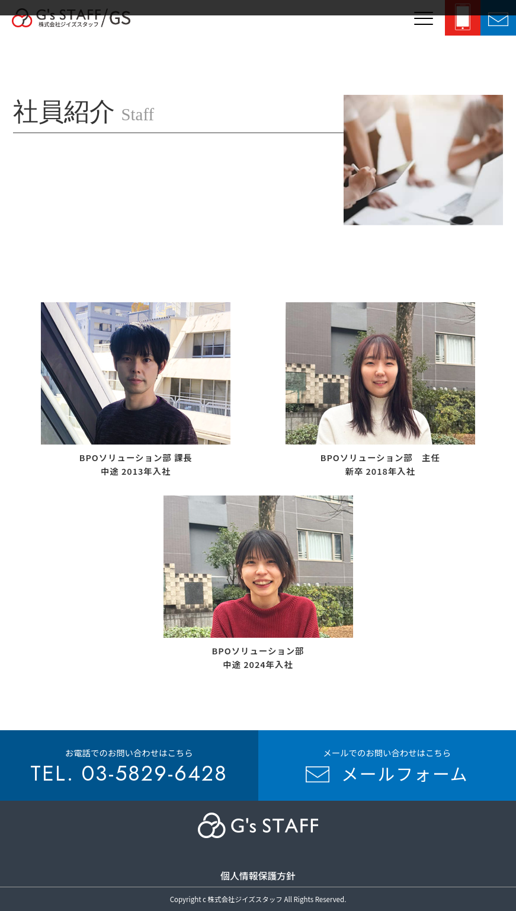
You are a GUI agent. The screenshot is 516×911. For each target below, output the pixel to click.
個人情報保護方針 (258, 876)
